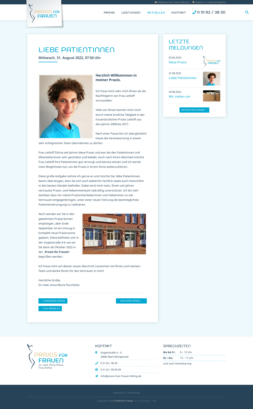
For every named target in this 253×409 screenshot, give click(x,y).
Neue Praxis (178, 62)
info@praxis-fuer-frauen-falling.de (173, 2)
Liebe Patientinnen (183, 78)
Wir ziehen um (179, 96)
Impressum (118, 392)
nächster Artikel (131, 300)
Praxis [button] (109, 12)
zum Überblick (50, 308)
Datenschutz (134, 392)
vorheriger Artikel (53, 300)
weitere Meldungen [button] (194, 109)
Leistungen (131, 12)
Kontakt (179, 12)
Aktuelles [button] (156, 12)
